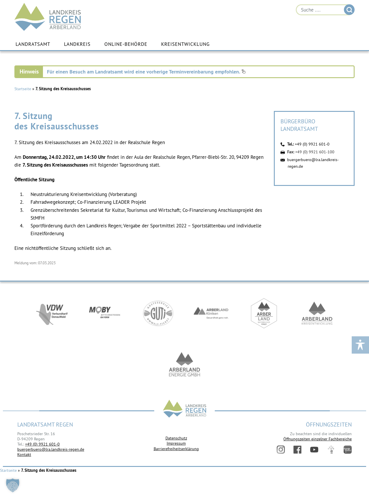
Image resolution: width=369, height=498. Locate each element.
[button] (12, 485)
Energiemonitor (348, 450)
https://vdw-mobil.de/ (52, 313)
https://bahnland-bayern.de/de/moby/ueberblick (105, 313)
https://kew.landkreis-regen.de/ (317, 313)
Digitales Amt (331, 450)
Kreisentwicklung (185, 44)
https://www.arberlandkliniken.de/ (211, 313)
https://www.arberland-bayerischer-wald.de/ (264, 313)
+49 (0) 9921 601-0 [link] (42, 444)
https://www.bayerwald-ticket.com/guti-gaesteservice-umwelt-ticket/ (158, 313)
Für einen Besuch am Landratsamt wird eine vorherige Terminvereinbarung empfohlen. (146, 71)
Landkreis (77, 44)
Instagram (281, 450)
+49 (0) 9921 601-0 (312, 144)
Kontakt (24, 454)
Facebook (297, 450)
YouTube (314, 450)
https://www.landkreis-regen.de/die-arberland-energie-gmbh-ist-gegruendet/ (184, 365)
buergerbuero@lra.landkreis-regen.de (50, 449)
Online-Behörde (125, 44)
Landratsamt (33, 44)
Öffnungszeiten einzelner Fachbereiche (317, 439)
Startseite (22, 88)
